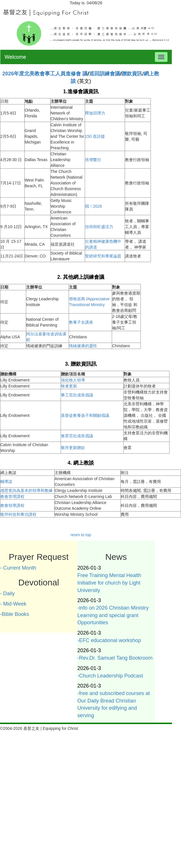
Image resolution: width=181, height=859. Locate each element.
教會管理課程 (12, 496)
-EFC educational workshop (109, 640)
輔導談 (6, 481)
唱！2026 (93, 206)
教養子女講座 (81, 322)
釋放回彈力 (95, 113)
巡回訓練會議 (104, 74)
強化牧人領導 (73, 380)
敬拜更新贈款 (73, 447)
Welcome (15, 57)
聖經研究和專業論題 (103, 256)
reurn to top (80, 534)
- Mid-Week (13, 604)
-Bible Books (14, 614)
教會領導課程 (12, 505)
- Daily (7, 593)
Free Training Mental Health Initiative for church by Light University (109, 582)
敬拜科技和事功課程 (18, 514)
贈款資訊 (132, 74)
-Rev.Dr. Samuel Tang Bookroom (114, 658)
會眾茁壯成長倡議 (77, 436)
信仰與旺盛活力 (99, 226)
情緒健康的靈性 (83, 345)
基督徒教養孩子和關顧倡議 (85, 415)
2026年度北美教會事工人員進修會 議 (45, 74)
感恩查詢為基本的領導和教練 (26, 490)
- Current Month (18, 568)
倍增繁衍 (93, 159)
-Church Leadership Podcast (110, 676)
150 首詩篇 (95, 136)
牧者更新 (69, 386)
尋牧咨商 (77, 299)
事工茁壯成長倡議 (77, 395)
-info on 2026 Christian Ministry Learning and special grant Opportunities (113, 615)
